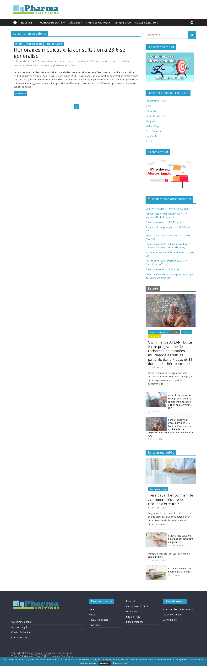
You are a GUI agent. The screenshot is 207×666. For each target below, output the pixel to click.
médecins (37, 65)
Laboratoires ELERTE (157, 100)
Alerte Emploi (170, 619)
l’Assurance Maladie (23, 65)
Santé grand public (98, 22)
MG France (70, 65)
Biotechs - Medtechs (159, 332)
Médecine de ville (34, 43)
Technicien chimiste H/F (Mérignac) (164, 222)
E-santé (175, 332)
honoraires (104, 61)
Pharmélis (151, 110)
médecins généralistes (53, 65)
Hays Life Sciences (155, 115)
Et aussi (18, 43)
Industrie (27, 22)
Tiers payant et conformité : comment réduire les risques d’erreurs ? (170, 499)
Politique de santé (50, 22)
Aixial (148, 105)
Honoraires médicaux (120, 61)
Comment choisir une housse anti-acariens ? (179, 570)
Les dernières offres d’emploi (171, 199)
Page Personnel (154, 131)
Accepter (104, 663)
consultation (46, 61)
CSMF (89, 61)
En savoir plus (120, 663)
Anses (149, 141)
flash (95, 61)
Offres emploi (122, 22)
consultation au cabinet (63, 61)
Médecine (74, 22)
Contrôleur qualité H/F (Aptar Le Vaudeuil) (167, 208)
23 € (37, 61)
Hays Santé (151, 136)
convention (81, 61)
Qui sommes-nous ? (21, 621)
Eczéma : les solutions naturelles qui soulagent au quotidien (180, 538)
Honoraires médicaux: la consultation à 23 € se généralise (69, 52)
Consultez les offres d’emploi (178, 609)
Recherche (154, 336)
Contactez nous (19, 637)
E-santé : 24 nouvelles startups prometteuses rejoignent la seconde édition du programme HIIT (180, 401)
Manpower (151, 121)
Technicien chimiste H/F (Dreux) (162, 269)
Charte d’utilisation (21, 632)
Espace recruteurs (147, 22)
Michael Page (153, 126)
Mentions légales (20, 627)
